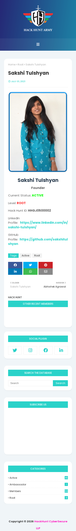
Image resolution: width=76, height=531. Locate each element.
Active (25, 255)
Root (20, 64)
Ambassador (39, 484)
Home (11, 64)
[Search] (30, 383)
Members (39, 491)
